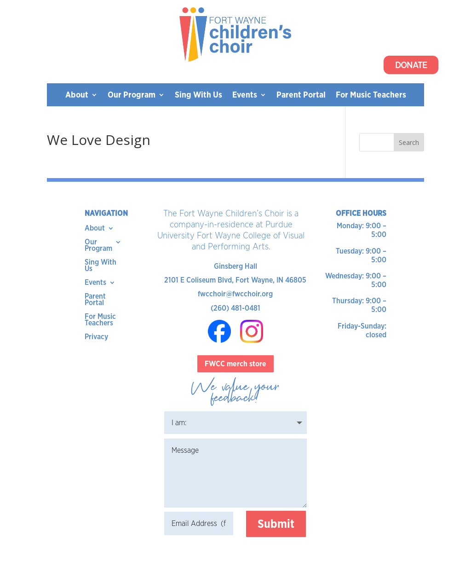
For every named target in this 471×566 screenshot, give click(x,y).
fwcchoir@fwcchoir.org (235, 293)
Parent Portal (301, 95)
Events (244, 95)
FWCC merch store (235, 363)
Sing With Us (198, 95)
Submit (276, 524)
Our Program (131, 95)
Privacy (96, 337)
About (76, 95)
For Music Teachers (371, 95)
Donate (411, 64)
